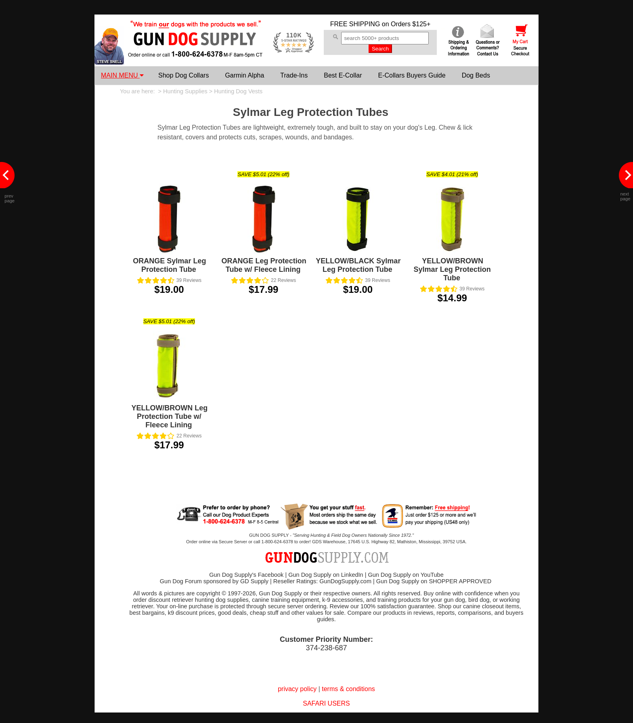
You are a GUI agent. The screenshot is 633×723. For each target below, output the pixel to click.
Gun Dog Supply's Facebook (246, 575)
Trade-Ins (294, 75)
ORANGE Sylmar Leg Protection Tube (169, 265)
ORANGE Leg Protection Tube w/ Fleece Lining (264, 265)
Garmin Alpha (244, 75)
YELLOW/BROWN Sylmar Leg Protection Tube (452, 269)
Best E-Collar (343, 75)
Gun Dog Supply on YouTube (405, 575)
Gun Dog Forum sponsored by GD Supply (214, 581)
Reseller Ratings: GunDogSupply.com (322, 581)
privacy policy (297, 688)
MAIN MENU (122, 75)
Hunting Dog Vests (238, 91)
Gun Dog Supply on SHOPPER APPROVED (433, 581)
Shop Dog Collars (183, 75)
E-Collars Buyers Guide (411, 75)
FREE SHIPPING (355, 24)
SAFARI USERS (326, 703)
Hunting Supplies (185, 91)
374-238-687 (326, 648)
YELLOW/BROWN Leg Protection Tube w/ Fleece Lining (169, 416)
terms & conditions (348, 688)
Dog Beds (476, 75)
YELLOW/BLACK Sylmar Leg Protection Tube (358, 265)
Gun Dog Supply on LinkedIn (325, 575)
